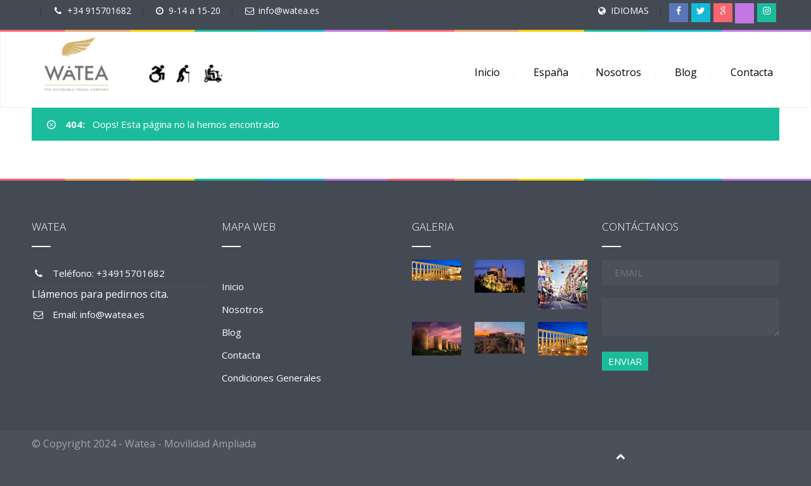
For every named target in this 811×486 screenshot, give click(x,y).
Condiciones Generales (271, 377)
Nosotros (618, 72)
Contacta (752, 72)
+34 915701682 (99, 10)
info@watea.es (289, 10)
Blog (686, 72)
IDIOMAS (630, 10)
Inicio (487, 72)
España (550, 72)
